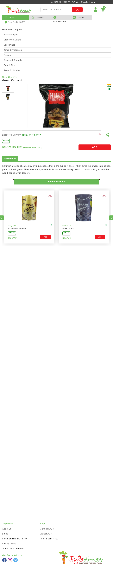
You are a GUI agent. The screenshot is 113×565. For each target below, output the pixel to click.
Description (10, 159)
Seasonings (9, 45)
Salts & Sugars (11, 34)
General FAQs (47, 529)
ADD (94, 147)
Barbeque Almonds (17, 229)
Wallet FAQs (46, 534)
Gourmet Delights (12, 29)
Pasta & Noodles (12, 70)
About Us (6, 529)
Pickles (7, 55)
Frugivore (12, 226)
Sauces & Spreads (13, 60)
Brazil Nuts (68, 229)
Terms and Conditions (13, 548)
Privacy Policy (9, 544)
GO (77, 10)
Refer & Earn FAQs (49, 539)
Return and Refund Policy (14, 539)
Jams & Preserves (13, 50)
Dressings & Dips (12, 40)
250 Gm (6, 141)
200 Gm (12, 233)
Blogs (5, 534)
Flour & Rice (9, 65)
